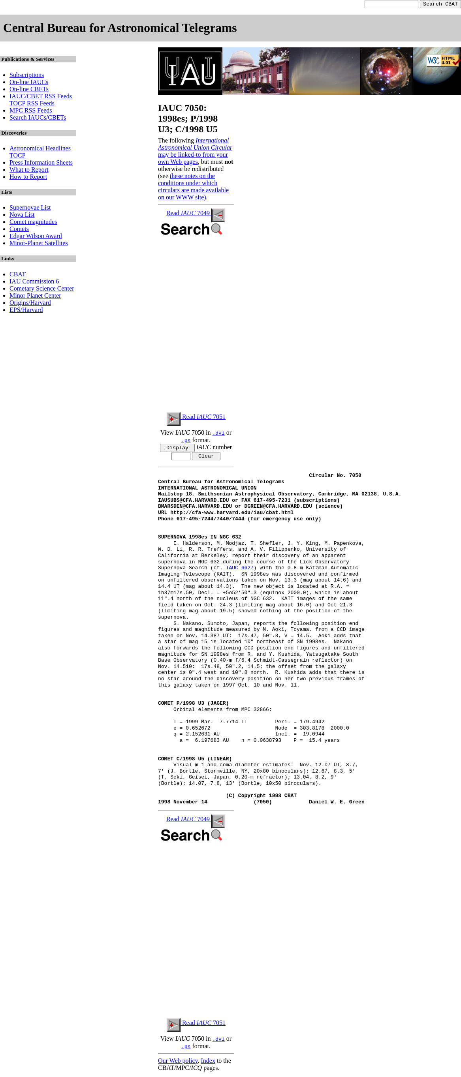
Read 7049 (196, 214)
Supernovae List (30, 208)
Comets (19, 230)
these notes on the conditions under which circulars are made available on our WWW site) (193, 188)
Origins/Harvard (30, 303)
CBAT (17, 275)
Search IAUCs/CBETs (37, 118)
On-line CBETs (29, 90)
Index (208, 1063)
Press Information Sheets (41, 163)
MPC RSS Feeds (30, 111)
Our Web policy (178, 1063)
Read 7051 (196, 418)
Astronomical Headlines (40, 149)
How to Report (28, 177)
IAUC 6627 (240, 570)
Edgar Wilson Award (35, 237)
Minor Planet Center (35, 296)
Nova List (22, 215)
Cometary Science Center (41, 289)
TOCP (17, 156)
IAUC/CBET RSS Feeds (40, 97)
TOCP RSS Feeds (32, 104)
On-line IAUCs (28, 83)
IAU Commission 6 (34, 282)
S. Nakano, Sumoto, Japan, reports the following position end (258, 626)
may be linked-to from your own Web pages (193, 159)
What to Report (29, 170)
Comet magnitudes (33, 223)
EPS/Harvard (26, 311)
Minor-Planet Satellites (38, 244)
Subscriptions (26, 76)
